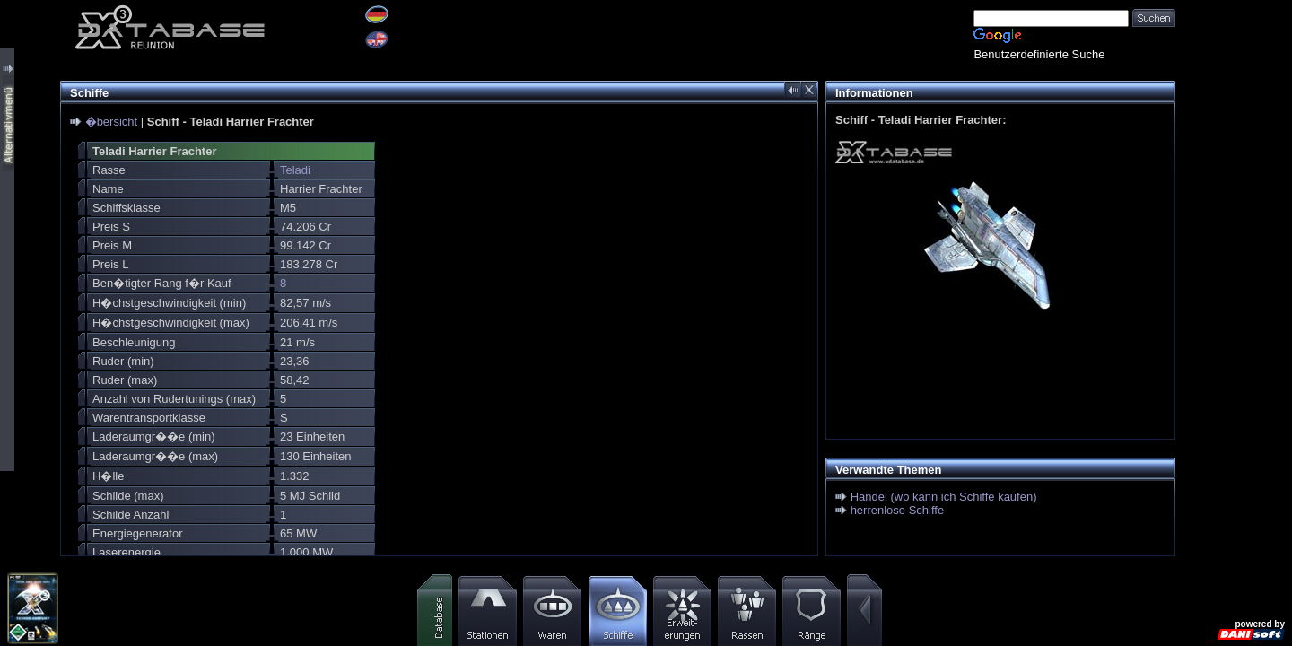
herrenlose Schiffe (898, 510)
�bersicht (111, 121)
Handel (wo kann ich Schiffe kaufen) (944, 496)
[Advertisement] (1233, 269)
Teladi (295, 170)
